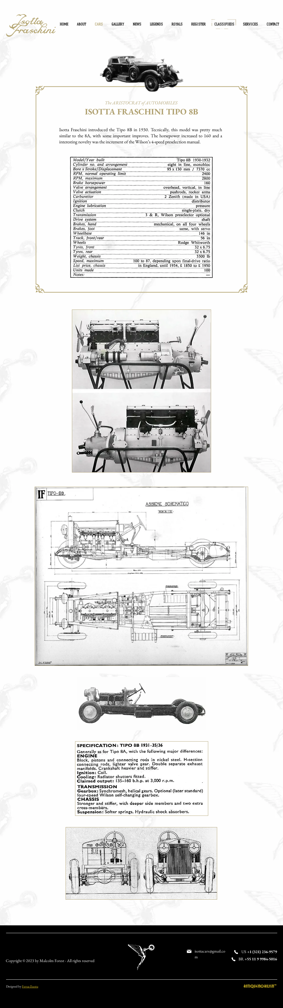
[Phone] (236, 952)
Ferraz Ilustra (30, 986)
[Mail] (189, 951)
